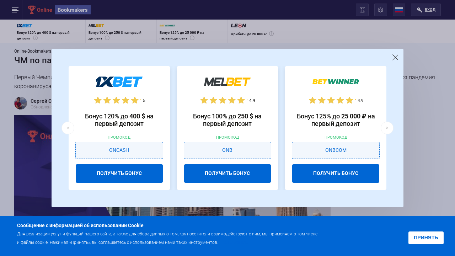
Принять (426, 237)
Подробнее (233, 242)
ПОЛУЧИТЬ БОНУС (119, 173)
